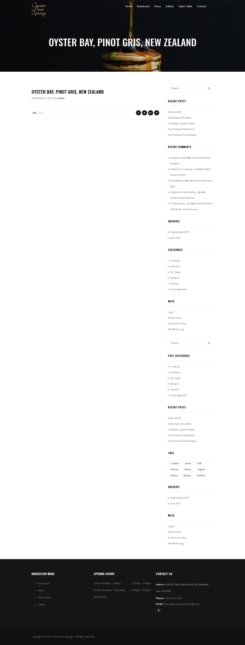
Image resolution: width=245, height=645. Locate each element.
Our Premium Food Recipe (182, 135)
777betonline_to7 (180, 203)
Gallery (170, 6)
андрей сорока (178, 157)
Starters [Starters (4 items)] (201, 475)
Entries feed (175, 317)
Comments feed (177, 323)
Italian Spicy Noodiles (179, 117)
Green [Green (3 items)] (188, 463)
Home (128, 6)
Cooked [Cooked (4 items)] (175, 463)
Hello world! (174, 112)
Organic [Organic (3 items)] (201, 469)
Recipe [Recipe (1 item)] (187, 475)
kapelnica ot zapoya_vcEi (184, 169)
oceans (61, 98)
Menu (157, 6)
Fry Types (175, 272)
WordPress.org (176, 329)
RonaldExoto (177, 180)
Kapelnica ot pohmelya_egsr (186, 192)
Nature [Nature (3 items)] (188, 469)
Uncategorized (178, 289)
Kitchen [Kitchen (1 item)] (174, 469)
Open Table (185, 6)
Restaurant (143, 6)
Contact (201, 6)
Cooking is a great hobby (181, 123)
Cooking (174, 260)
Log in (171, 312)
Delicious (175, 266)
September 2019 (179, 232)
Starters (174, 283)
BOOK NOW (100, 597)
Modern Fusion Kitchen (182, 197)
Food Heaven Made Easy (181, 129)
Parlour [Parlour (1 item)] (174, 475)
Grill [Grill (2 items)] (199, 463)
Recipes (174, 277)
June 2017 (175, 237)
